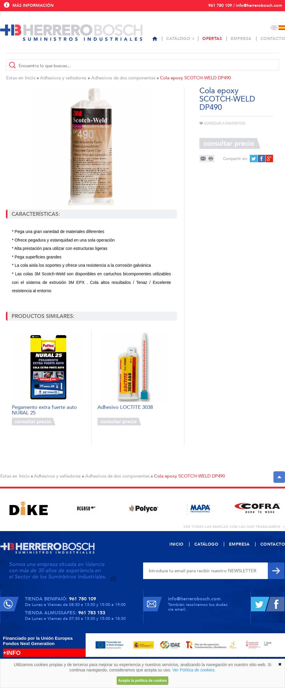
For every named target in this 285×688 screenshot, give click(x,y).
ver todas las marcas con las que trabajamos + (234, 526)
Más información (33, 5)
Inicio (30, 78)
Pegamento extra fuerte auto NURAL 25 (44, 409)
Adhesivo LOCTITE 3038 (125, 407)
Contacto (272, 38)
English (274, 27)
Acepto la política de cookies (142, 681)
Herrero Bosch (71, 32)
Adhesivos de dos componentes (123, 78)
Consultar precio (33, 421)
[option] (28, 508)
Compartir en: (235, 158)
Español (281, 27)
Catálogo (178, 38)
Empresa (241, 38)
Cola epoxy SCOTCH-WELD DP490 (195, 78)
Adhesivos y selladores (63, 78)
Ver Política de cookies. (194, 670)
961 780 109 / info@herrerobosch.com (245, 5)
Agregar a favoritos (222, 123)
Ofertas (212, 38)
